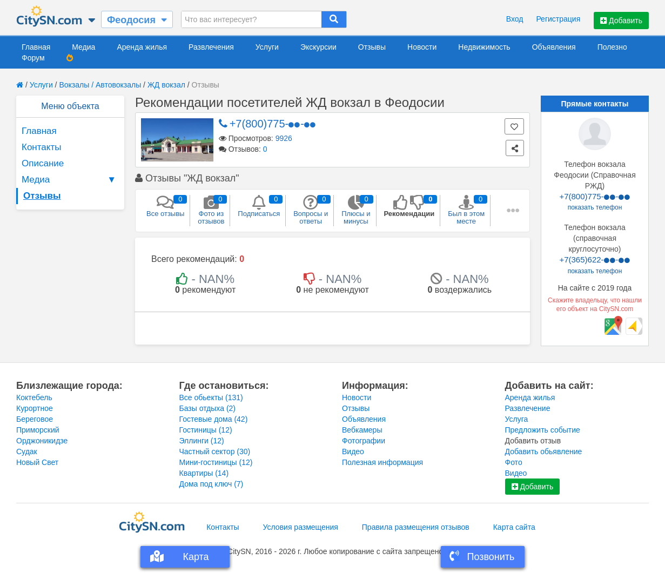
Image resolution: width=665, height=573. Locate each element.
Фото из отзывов (211, 210)
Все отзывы (165, 206)
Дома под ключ (211, 484)
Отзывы (372, 47)
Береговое (34, 419)
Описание (43, 163)
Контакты (41, 147)
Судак (26, 451)
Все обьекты (211, 397)
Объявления (554, 47)
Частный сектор (215, 451)
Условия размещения (300, 527)
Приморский (37, 430)
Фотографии (363, 440)
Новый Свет (37, 462)
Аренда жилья (142, 47)
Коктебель (34, 397)
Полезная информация (382, 462)
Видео (353, 451)
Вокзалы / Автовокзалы (100, 84)
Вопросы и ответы (310, 210)
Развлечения (211, 47)
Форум (33, 57)
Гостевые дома (213, 419)
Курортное (34, 408)
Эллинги (201, 440)
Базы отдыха (207, 408)
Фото (513, 462)
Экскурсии (318, 47)
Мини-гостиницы (216, 462)
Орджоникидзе (42, 440)
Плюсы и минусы (355, 210)
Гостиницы (205, 430)
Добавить (621, 20)
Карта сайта (514, 527)
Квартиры (204, 473)
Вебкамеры (362, 430)
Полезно (612, 47)
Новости (421, 47)
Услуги (267, 47)
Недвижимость (484, 47)
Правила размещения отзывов (415, 527)
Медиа (83, 47)
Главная (36, 47)
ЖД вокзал (166, 84)
